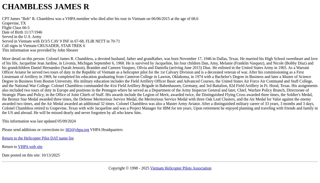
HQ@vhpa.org (77, 130)
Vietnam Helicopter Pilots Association (180, 168)
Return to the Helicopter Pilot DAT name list (38, 138)
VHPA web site (30, 146)
